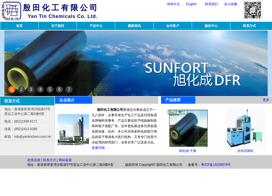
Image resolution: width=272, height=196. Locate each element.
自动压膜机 (245, 151)
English (191, 4)
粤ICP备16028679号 (216, 165)
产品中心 (96, 26)
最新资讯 (134, 26)
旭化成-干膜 (187, 151)
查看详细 (98, 148)
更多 (266, 100)
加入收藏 (230, 4)
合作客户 (172, 26)
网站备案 (65, 160)
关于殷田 (57, 26)
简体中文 (173, 4)
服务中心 (211, 26)
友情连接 (33, 160)
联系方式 (249, 26)
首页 (19, 26)
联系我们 (211, 4)
